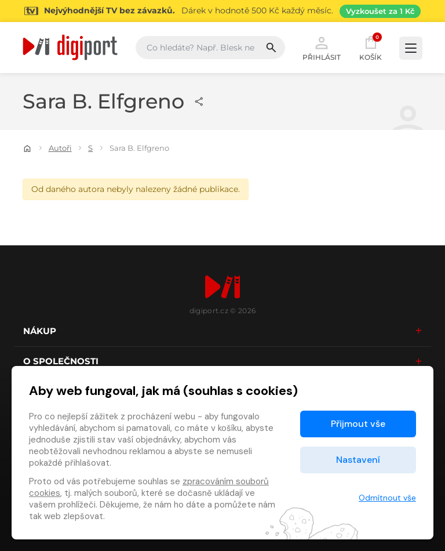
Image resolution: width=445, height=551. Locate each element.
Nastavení (358, 460)
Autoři (60, 148)
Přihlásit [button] (321, 47)
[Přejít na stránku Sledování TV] (222, 11)
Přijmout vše (358, 424)
